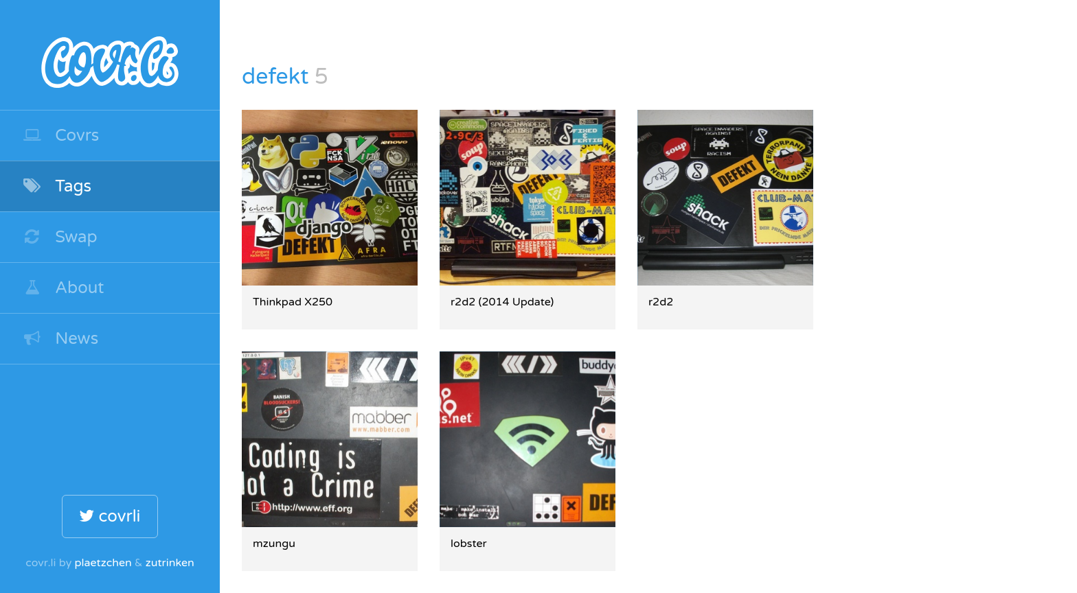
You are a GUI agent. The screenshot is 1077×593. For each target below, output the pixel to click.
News (60, 339)
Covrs (60, 136)
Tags (56, 186)
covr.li (110, 55)
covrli (109, 516)
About (63, 288)
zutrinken (170, 563)
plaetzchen (102, 563)
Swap (60, 237)
